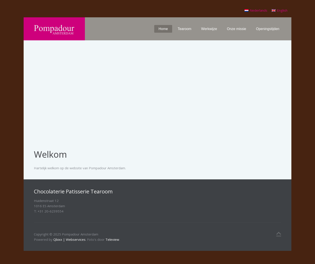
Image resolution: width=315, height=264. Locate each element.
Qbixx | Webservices (69, 239)
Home (163, 29)
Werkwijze (209, 29)
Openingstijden (267, 29)
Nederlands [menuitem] (258, 10)
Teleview (112, 239)
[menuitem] (256, 10)
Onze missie (236, 29)
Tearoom (184, 29)
